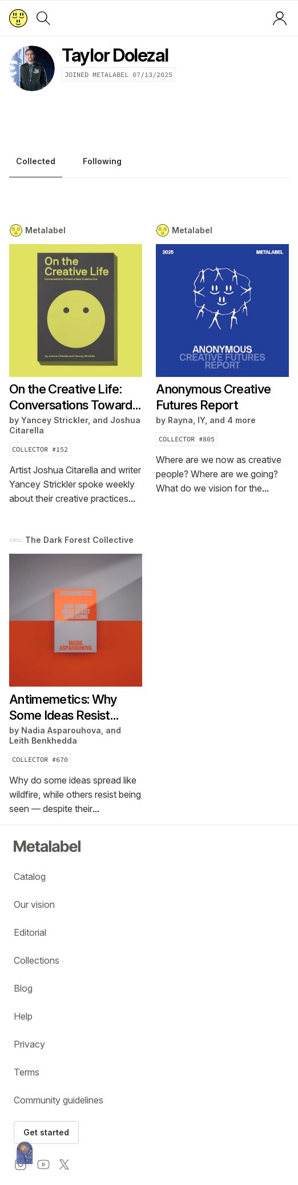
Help (23, 1016)
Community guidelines (58, 1100)
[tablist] (149, 164)
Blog (23, 988)
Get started (46, 1132)
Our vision (34, 904)
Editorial (30, 932)
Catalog (30, 876)
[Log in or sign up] (280, 18)
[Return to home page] (18, 18)
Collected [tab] (35, 161)
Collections (36, 960)
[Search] (43, 18)
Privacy (29, 1044)
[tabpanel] (149, 520)
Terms (26, 1072)
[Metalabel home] (24, 1153)
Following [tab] (102, 161)
